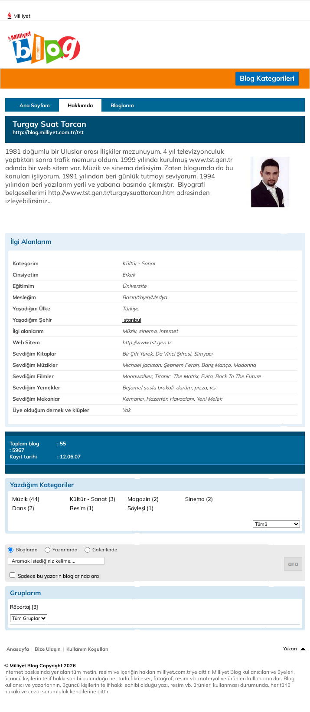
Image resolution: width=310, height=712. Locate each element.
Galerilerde (104, 550)
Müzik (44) (25, 498)
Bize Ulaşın (48, 649)
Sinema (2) (199, 498)
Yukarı (290, 649)
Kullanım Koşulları (87, 649)
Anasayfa (18, 649)
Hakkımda (80, 105)
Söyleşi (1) (140, 507)
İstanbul (131, 319)
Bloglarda (27, 550)
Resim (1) (82, 507)
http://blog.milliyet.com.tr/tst (48, 132)
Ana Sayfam (35, 105)
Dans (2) (23, 507)
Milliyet (18, 14)
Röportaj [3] (24, 606)
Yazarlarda (65, 550)
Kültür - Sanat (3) (92, 498)
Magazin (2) (143, 498)
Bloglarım (122, 105)
